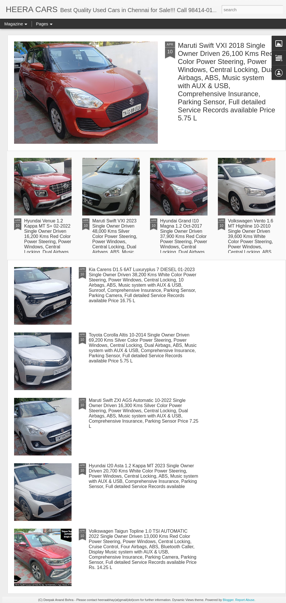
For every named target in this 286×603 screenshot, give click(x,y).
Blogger (228, 600)
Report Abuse (245, 600)
